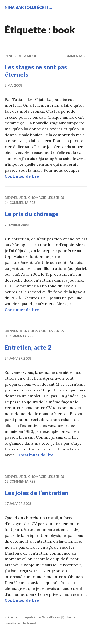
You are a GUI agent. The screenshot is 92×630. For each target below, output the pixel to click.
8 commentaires (19, 336)
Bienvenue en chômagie (25, 198)
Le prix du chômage (32, 213)
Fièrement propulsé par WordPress (32, 617)
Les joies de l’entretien (36, 492)
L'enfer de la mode (21, 56)
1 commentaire (74, 56)
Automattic (31, 623)
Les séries (55, 198)
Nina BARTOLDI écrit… (28, 7)
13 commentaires (20, 481)
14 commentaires (20, 203)
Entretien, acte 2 (28, 347)
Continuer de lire (22, 176)
